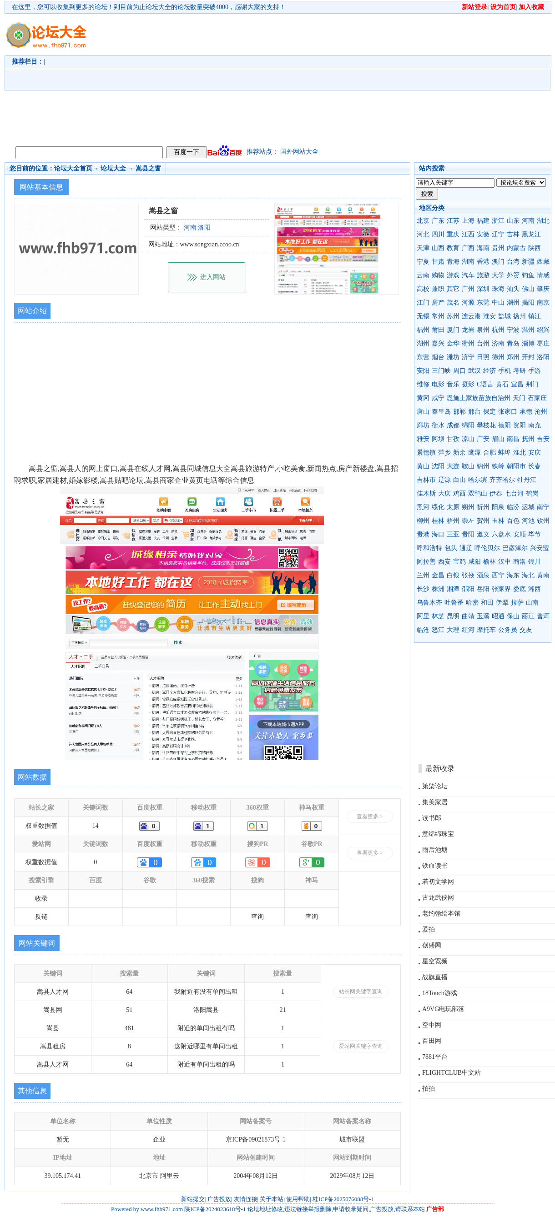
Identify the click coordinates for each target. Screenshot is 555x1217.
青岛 (513, 343)
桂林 (438, 520)
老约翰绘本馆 (441, 913)
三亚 (453, 534)
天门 (519, 398)
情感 (543, 275)
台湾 (513, 261)
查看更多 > (370, 816)
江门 (423, 302)
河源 (468, 302)
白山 (459, 479)
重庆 (453, 234)
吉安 (543, 439)
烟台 (438, 357)
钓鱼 (528, 275)
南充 (534, 425)
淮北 (519, 452)
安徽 (483, 234)
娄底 (519, 589)
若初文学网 (438, 881)
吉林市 (426, 479)
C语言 (485, 384)
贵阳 (468, 534)
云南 (423, 275)
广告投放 (219, 1199)
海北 (528, 575)
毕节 (534, 534)
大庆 (444, 493)
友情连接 (245, 1199)
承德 (526, 411)
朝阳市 (516, 466)
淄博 (528, 343)
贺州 (483, 520)
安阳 (423, 370)
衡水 (438, 425)
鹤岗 (532, 493)
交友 (526, 629)
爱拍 (428, 929)
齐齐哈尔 (502, 479)
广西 (468, 248)
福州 (423, 329)
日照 (483, 357)
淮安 (489, 316)
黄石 (502, 384)
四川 (438, 234)
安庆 (534, 452)
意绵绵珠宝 (438, 834)
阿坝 (438, 439)
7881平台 (435, 1056)
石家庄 (537, 398)
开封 (528, 357)
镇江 (534, 316)
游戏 (453, 275)
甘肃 (438, 261)
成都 (453, 425)
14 (95, 825)
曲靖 (468, 616)
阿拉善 (426, 561)
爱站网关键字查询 (361, 1046)
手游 (534, 370)
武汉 (474, 370)
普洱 (543, 616)
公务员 (507, 629)
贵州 (498, 248)
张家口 (507, 411)
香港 (483, 261)
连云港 (471, 316)
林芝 (438, 616)
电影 (438, 384)
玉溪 (483, 616)
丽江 (528, 616)
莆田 (438, 329)
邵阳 (468, 589)
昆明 (453, 616)
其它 (453, 288)
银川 (534, 561)
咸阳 (474, 561)
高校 (423, 288)
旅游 (483, 275)
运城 (528, 507)
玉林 (498, 520)
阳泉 (498, 507)
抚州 (528, 439)
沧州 (541, 411)
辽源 (444, 479)
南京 (543, 302)
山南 (532, 602)
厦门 (453, 329)
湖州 (423, 343)
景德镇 (426, 452)
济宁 (468, 357)
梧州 (453, 520)
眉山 (498, 439)
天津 (423, 248)
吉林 (513, 234)
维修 (423, 384)
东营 (423, 357)
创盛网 (431, 945)
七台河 (514, 493)
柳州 (423, 520)
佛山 (528, 288)
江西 (468, 234)
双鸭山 (477, 493)
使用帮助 (298, 1199)
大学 (498, 275)
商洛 (519, 561)
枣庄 (543, 343)
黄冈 (423, 398)
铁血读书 (435, 865)
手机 (504, 370)
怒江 (438, 629)
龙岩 (468, 329)
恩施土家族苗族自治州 (478, 398)
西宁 (498, 575)
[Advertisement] (188, 77)
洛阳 (543, 357)
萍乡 (444, 452)
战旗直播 (435, 977)
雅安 (423, 439)
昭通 (498, 616)
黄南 (543, 575)
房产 (438, 302)
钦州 (543, 520)
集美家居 (435, 802)
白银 (453, 575)
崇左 (468, 520)
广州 (468, 288)
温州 (528, 329)
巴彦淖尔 (515, 548)
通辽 (465, 548)
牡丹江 (526, 479)
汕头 (513, 288)
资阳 (519, 425)
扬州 (519, 316)
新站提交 (193, 1199)
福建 (483, 220)
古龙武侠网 (438, 897)
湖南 (468, 261)
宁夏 (423, 261)
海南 (483, 248)
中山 (498, 302)
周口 (459, 370)
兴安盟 (539, 548)
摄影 (468, 384)
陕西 (534, 248)
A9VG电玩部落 (443, 1009)
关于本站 (271, 1199)
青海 (453, 261)
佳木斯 (426, 493)
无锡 (423, 316)
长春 (534, 466)
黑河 (423, 507)
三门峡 (441, 370)
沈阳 (438, 466)
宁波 (513, 329)
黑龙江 (531, 234)
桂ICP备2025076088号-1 (343, 1199)
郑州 (513, 357)
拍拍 (428, 1088)
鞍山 (468, 466)
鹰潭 (474, 452)
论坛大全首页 (73, 168)
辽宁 (498, 234)
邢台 (474, 411)
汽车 (468, 275)
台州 (483, 343)
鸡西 (459, 493)
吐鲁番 (454, 602)
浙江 (498, 220)
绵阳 (468, 425)
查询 (257, 916)
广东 (438, 220)
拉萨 (517, 602)
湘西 (534, 589)
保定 (489, 411)
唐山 (423, 411)
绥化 (438, 507)
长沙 (423, 589)
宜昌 (517, 384)
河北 (423, 234)
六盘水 (501, 534)
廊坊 (423, 425)
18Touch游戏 (439, 993)
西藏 (543, 261)
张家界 (501, 589)
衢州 (468, 343)
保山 (513, 616)
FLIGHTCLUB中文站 (451, 1072)
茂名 (453, 302)
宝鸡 (459, 561)
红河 (468, 629)
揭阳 (528, 302)
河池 (528, 520)
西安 (444, 561)
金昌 (438, 575)
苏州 (453, 316)
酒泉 (483, 575)
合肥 (489, 452)
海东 (513, 575)
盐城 (504, 316)
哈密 (472, 602)
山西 (438, 248)
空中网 (431, 1025)
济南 (498, 343)
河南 (528, 220)
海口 (438, 534)
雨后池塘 (435, 849)
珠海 (498, 288)
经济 (489, 370)
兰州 (423, 575)
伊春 (495, 493)
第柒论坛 (435, 786)
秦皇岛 (441, 411)
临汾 (513, 507)
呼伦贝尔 (487, 548)
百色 (513, 520)
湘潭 (453, 589)
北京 (423, 220)
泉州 (483, 329)
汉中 (504, 561)
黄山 (423, 466)
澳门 (498, 261)
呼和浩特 (429, 548)
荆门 (532, 384)
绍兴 (543, 329)
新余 (459, 452)
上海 (468, 220)
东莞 (483, 302)
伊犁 (502, 602)
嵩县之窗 (148, 168)
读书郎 (431, 818)
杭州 (498, 329)
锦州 (483, 466)
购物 (438, 275)
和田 (487, 602)
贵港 (423, 534)
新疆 (528, 261)
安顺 (519, 534)
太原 (453, 507)
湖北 (543, 220)
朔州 (468, 507)
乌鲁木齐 (429, 602)
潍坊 (453, 357)
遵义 (483, 534)
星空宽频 (435, 961)
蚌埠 (504, 452)
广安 (483, 439)
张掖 (468, 575)
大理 (453, 629)
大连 (453, 466)
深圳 (483, 288)
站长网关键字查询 (361, 991)
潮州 (513, 302)
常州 (438, 316)
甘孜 (453, 439)
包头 (450, 548)
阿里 (423, 616)
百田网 (431, 1040)
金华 (453, 343)
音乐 (453, 384)
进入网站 (213, 277)
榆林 (489, 561)
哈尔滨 (477, 479)
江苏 (453, 220)
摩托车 (486, 629)
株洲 (438, 589)
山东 (513, 220)
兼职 (438, 288)
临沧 (423, 629)
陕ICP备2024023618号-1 (215, 1209)
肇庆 (543, 288)
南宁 (543, 507)
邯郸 (459, 411)
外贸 (513, 275)
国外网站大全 (299, 151)
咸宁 (438, 398)
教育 (453, 248)
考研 (519, 370)
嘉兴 (438, 343)
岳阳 (483, 589)
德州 (498, 357)
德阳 (504, 425)
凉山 (468, 439)
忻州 (483, 507)
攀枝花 (486, 425)
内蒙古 (516, 248)
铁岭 (498, 466)
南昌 (513, 439)
